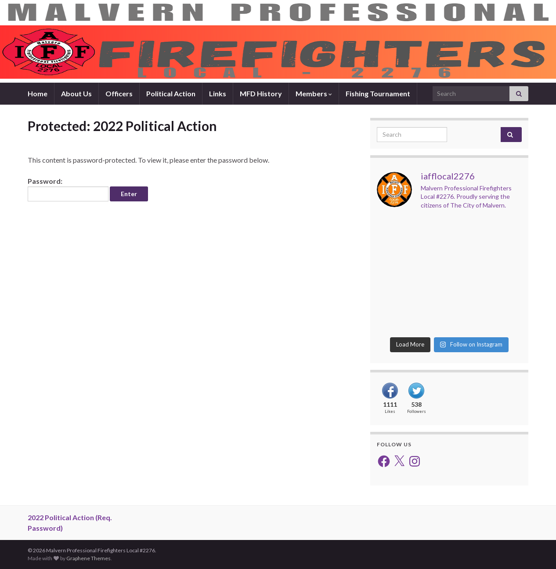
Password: (68, 189)
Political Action (170, 93)
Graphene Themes (88, 558)
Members (314, 93)
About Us (76, 93)
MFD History (261, 93)
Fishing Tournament (378, 93)
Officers (119, 93)
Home (37, 93)
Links (217, 93)
